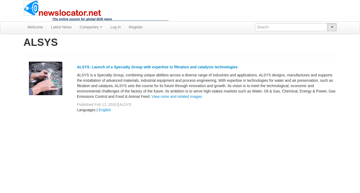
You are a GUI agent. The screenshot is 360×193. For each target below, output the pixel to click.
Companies (91, 27)
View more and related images (176, 96)
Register (136, 27)
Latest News (61, 27)
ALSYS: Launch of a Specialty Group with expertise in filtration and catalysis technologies (157, 67)
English (104, 110)
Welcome (35, 27)
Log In (115, 27)
